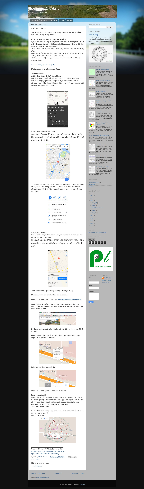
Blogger (82, 484)
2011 (92, 225)
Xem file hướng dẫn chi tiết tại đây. (43, 65)
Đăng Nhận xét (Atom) (42, 477)
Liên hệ (69, 20)
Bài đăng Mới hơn (38, 473)
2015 (92, 216)
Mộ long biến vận (100, 91)
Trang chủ (35, 20)
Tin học (37, 459)
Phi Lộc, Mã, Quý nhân (102, 69)
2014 (92, 218)
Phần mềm (44, 20)
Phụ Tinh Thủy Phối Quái (103, 167)
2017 (92, 198)
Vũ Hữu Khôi (107, 278)
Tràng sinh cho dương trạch (103, 80)
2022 (92, 193)
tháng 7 (94, 205)
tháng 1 (94, 212)
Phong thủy (92, 184)
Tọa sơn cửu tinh (100, 145)
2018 (92, 196)
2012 (92, 223)
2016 (92, 200)
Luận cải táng (93, 35)
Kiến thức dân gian (94, 182)
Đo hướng (54, 20)
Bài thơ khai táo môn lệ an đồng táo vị (99, 135)
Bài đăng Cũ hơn (77, 473)
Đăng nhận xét (38, 466)
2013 (92, 220)
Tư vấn (62, 20)
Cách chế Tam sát (101, 156)
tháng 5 (94, 210)
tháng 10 (94, 203)
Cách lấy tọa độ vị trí (97, 207)
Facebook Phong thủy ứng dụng (97, 232)
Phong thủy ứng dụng (43, 8)
